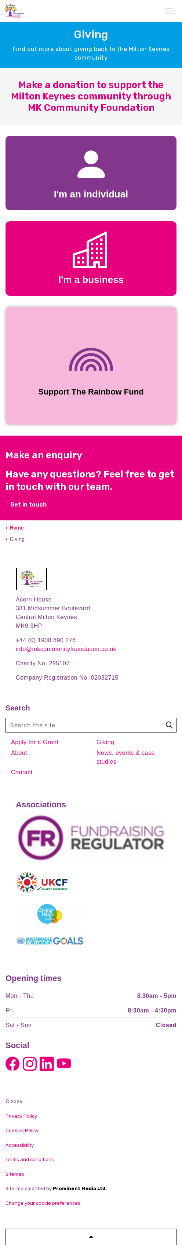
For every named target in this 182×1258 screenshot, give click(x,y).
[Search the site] (91, 725)
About (19, 753)
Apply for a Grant (34, 742)
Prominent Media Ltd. (80, 1188)
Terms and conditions (30, 1159)
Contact (22, 772)
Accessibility (20, 1145)
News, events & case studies (126, 757)
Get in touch (28, 509)
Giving (105, 742)
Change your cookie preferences (43, 1203)
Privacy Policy (21, 1116)
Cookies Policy (22, 1130)
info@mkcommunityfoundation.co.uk (66, 649)
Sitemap (15, 1174)
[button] (169, 725)
